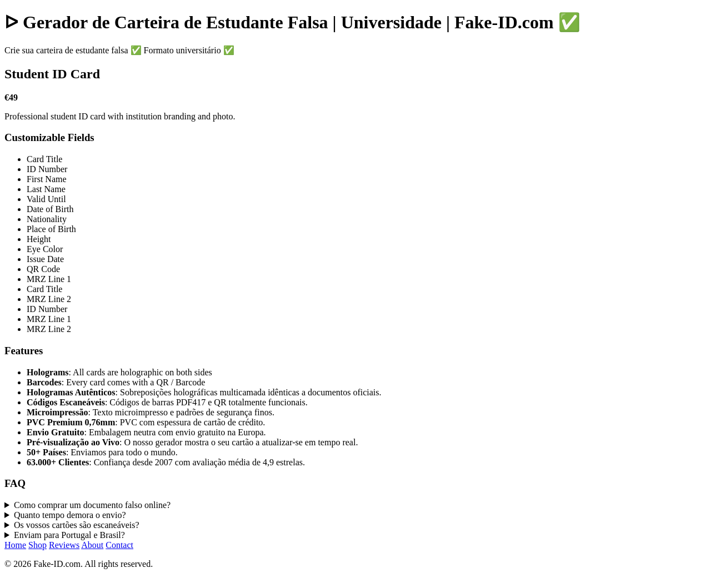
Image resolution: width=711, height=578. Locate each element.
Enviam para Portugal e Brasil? (69, 535)
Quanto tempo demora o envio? (70, 515)
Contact (119, 545)
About (92, 545)
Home (15, 545)
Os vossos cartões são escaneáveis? (76, 525)
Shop (37, 545)
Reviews (64, 545)
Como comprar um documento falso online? (92, 505)
